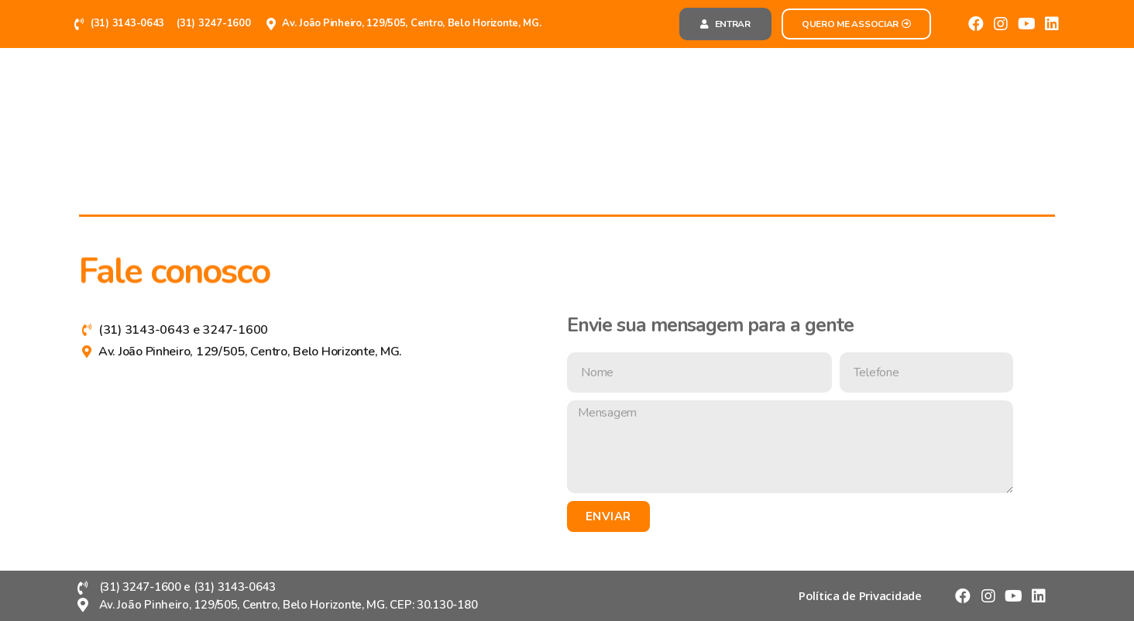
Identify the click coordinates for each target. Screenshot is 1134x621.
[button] (725, 24)
